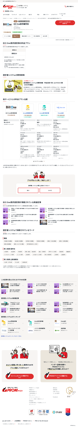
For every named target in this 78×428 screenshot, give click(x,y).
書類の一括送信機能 (51, 241)
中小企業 (17, 262)
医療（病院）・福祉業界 (30, 251)
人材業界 (56, 254)
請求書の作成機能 (30, 241)
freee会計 (61, 113)
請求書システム (17, 18)
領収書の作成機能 (40, 241)
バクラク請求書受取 (39, 328)
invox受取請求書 (28, 113)
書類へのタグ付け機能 (19, 244)
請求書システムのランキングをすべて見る (11, 336)
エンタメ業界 (20, 254)
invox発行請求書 (44, 113)
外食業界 (20, 251)
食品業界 (13, 251)
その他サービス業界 (37, 254)
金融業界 (63, 254)
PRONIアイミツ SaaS (7, 18)
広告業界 (28, 254)
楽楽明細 (63, 328)
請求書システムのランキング (29, 18)
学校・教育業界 (48, 254)
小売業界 (6, 251)
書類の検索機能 (7, 244)
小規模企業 (24, 262)
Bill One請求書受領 (42, 18)
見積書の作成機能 (8, 241)
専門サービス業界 (52, 251)
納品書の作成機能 (19, 241)
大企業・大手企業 (8, 262)
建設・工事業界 (42, 251)
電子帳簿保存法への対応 (32, 244)
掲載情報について (65, 39)
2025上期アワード (23, 21)
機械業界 (68, 251)
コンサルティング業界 (9, 254)
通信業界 (61, 251)
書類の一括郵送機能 (63, 241)
